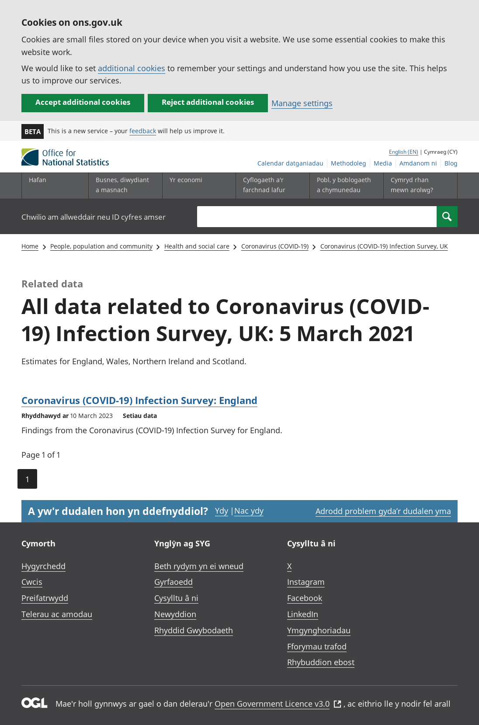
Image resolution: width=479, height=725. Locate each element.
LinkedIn (302, 614)
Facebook (304, 598)
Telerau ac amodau (56, 614)
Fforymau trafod (317, 646)
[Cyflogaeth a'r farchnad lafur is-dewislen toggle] (270, 186)
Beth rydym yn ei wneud (198, 566)
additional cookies (131, 68)
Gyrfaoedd (173, 582)
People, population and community (101, 246)
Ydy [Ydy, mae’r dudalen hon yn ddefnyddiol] (221, 510)
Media (383, 163)
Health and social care (196, 246)
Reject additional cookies (208, 102)
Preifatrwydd (44, 598)
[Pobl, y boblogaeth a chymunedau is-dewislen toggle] (344, 186)
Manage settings (302, 103)
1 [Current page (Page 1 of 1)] (27, 479)
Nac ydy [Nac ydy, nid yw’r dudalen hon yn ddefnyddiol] (249, 510)
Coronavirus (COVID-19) (275, 246)
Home (29, 246)
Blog (451, 163)
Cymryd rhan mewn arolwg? (412, 184)
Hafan (37, 180)
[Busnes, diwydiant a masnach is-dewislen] (123, 186)
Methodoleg (348, 163)
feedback (142, 131)
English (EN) (403, 151)
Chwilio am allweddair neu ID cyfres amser (93, 217)
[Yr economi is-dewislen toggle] (197, 186)
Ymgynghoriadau (319, 630)
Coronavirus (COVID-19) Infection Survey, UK (384, 246)
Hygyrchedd (43, 566)
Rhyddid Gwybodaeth (193, 630)
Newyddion (175, 614)
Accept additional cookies (82, 102)
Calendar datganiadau (290, 163)
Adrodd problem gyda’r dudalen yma (383, 511)
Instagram (306, 582)
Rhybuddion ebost (320, 662)
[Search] (447, 216)
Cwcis (31, 582)
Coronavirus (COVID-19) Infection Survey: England (139, 400)
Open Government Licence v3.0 (278, 703)
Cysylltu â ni (176, 598)
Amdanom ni (418, 163)
